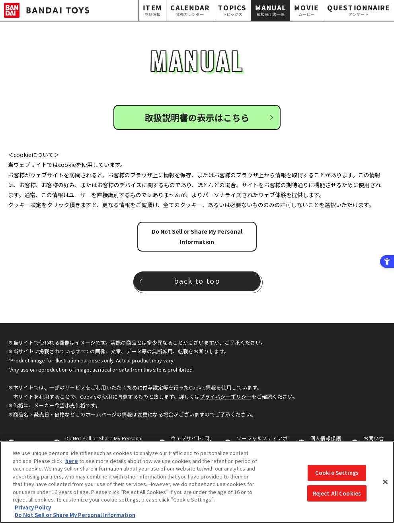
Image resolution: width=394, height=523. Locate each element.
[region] (197, 482)
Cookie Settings (337, 473)
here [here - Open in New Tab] (71, 461)
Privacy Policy (33, 507)
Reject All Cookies (337, 493)
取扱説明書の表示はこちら (197, 117)
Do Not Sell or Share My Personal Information (197, 236)
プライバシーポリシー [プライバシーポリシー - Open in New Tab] (226, 396)
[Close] (385, 482)
